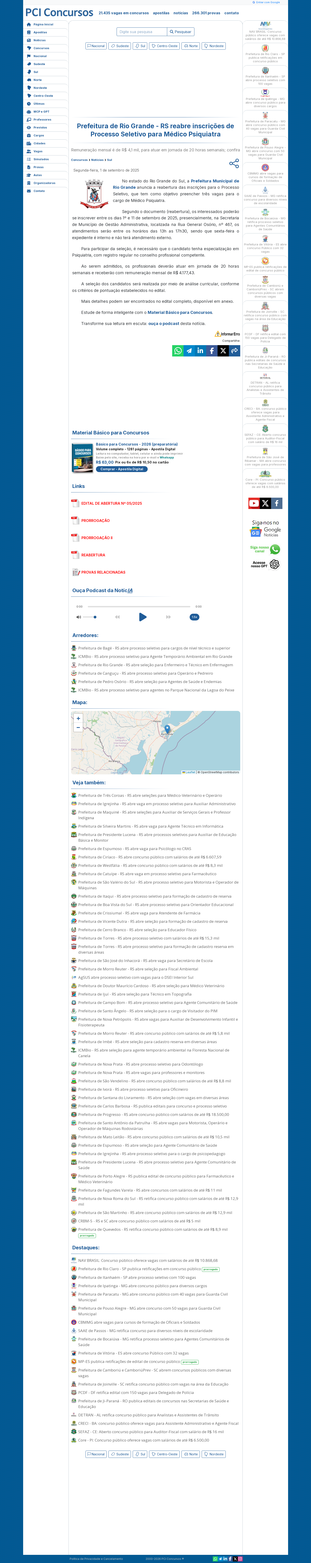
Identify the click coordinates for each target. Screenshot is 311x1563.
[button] (78, 718)
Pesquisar (180, 31)
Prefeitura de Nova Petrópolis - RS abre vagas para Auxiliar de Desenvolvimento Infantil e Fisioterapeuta (158, 1022)
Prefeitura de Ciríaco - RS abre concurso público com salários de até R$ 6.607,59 (149, 857)
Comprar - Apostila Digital (121, 469)
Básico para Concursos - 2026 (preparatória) (137, 444)
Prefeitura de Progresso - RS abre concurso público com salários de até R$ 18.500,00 (153, 1114)
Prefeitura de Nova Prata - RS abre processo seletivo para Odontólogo (140, 1064)
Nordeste (37, 87)
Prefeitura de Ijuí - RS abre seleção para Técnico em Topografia (135, 994)
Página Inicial (40, 24)
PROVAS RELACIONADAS (103, 572)
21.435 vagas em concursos (124, 13)
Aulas (34, 174)
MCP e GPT (38, 111)
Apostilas (37, 32)
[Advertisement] (119, 84)
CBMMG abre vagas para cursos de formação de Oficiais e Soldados (139, 1322)
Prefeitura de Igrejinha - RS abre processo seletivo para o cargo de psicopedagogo (151, 1153)
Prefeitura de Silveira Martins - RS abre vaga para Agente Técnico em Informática (150, 826)
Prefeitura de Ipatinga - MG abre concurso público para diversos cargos (142, 1285)
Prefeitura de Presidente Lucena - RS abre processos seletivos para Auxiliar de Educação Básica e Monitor (157, 837)
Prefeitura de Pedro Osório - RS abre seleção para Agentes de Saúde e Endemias (150, 681)
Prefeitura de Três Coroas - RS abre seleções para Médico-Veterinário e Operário (150, 795)
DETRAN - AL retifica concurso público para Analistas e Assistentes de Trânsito (148, 1415)
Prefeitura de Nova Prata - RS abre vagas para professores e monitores (141, 1072)
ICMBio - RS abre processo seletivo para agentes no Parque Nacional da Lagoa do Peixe (156, 690)
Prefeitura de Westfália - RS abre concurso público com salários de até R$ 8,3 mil (150, 865)
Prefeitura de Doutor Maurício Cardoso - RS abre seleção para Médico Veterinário (151, 985)
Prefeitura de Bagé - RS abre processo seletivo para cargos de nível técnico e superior (154, 648)
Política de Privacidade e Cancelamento (96, 1559)
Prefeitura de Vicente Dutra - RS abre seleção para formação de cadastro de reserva (153, 921)
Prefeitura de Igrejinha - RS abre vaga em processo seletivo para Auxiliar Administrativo (157, 803)
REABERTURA (93, 555)
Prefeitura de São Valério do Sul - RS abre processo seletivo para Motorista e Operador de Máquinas (158, 885)
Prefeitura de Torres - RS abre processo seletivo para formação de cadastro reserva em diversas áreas (156, 949)
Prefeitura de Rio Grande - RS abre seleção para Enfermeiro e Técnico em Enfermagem (155, 664)
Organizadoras (41, 182)
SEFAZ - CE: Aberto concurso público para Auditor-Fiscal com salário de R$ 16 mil (151, 1431)
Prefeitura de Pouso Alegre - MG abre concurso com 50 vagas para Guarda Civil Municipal (149, 1311)
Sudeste (36, 63)
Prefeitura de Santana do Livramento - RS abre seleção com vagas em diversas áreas (153, 1097)
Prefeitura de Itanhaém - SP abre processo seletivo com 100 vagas (137, 1277)
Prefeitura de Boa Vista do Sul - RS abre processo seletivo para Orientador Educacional (156, 904)
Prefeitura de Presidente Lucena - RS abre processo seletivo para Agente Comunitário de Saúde (157, 1164)
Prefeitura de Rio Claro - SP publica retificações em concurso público (149, 1269)
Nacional (37, 55)
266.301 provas (206, 13)
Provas (35, 167)
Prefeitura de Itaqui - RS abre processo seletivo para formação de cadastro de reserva (155, 896)
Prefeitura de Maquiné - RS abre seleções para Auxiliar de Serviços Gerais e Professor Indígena (154, 814)
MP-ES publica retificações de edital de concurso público (138, 1361)
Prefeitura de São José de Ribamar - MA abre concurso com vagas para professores (265, 456)
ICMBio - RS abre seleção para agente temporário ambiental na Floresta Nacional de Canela (153, 1052)
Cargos (35, 135)
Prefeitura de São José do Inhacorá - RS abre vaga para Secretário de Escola (145, 960)
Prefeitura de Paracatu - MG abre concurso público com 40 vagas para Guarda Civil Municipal (153, 1297)
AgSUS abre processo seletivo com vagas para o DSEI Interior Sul (135, 977)
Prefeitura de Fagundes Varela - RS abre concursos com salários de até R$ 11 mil (150, 1190)
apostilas (161, 13)
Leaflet (188, 772)
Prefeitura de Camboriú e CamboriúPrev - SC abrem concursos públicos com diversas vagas (154, 1372)
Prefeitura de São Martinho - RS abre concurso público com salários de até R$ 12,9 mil (155, 1212)
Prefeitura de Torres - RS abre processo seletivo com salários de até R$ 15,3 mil (148, 938)
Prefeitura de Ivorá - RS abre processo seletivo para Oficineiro (133, 1089)
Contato (36, 190)
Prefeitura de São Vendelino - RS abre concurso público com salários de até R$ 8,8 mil (154, 1080)
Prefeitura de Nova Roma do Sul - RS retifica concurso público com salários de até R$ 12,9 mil (158, 1201)
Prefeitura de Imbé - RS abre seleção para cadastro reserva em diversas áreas (147, 1041)
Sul (32, 71)
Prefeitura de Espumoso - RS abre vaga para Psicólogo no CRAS (134, 848)
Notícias (36, 40)
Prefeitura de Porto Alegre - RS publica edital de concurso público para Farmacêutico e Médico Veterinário (156, 1178)
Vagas (34, 151)
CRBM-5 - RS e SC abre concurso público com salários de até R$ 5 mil (139, 1221)
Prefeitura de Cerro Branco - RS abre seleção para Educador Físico (137, 929)
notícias (181, 13)
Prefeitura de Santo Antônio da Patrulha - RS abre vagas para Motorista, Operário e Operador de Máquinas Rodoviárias (153, 1125)
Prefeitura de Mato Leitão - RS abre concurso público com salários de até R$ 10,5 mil (154, 1136)
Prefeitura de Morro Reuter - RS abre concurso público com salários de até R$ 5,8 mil (154, 1033)
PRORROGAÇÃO (95, 520)
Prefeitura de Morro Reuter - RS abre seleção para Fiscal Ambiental (138, 969)
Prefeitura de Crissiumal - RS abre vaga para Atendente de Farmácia (139, 913)
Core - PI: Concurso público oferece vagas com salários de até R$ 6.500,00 (143, 1440)
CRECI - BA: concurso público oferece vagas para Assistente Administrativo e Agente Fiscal (158, 1423)
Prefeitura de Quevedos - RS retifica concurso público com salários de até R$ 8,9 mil (153, 1232)
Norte (34, 79)
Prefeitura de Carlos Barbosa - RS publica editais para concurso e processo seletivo (152, 1106)
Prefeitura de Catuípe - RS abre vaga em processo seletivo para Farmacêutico (147, 873)
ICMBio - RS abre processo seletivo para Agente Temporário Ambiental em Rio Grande (155, 656)
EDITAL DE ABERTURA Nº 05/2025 (111, 503)
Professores (39, 119)
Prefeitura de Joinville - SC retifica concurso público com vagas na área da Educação (153, 1384)
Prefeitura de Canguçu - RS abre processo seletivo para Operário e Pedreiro (145, 673)
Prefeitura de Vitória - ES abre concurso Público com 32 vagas (133, 1353)
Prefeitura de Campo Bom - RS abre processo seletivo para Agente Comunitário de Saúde (158, 1002)
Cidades (36, 143)
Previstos (37, 127)
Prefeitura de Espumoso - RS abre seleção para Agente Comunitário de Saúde (147, 1145)
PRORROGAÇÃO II (97, 538)
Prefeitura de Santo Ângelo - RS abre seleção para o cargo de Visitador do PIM (148, 1010)
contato (231, 13)
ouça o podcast (163, 323)
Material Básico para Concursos (180, 312)
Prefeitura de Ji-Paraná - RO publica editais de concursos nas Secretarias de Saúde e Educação (153, 1403)
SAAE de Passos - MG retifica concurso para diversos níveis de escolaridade (145, 1330)
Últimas (35, 103)
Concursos (38, 48)
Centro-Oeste (40, 95)
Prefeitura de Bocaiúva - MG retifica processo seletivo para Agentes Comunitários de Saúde (153, 1341)
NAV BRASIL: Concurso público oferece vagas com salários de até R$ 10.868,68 (148, 1260)
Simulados (38, 159)
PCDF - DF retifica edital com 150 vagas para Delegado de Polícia (136, 1392)
